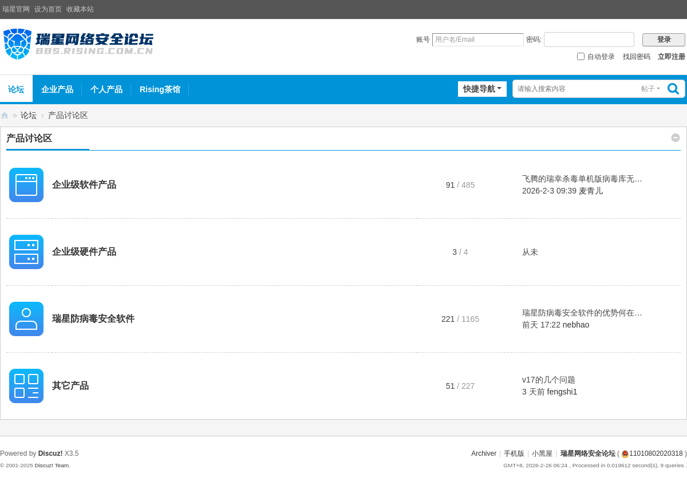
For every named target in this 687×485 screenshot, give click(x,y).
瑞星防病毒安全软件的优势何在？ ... (587, 312)
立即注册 (671, 57)
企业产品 (57, 89)
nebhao (576, 324)
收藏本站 (80, 9)
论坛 (29, 115)
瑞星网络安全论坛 (4, 115)
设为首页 (48, 9)
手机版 (514, 453)
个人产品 (106, 89)
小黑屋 (542, 453)
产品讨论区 (29, 138)
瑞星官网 (16, 9)
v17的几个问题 (548, 379)
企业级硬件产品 (84, 252)
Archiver (483, 453)
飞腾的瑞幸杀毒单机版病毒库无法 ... (587, 178)
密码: (534, 40)
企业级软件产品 (84, 185)
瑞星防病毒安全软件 (93, 319)
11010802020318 (651, 453)
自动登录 (596, 57)
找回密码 (636, 57)
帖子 (648, 89)
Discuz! (50, 453)
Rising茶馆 (160, 89)
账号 (423, 40)
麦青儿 (591, 190)
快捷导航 (479, 88)
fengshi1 (562, 391)
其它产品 (70, 386)
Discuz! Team (51, 465)
